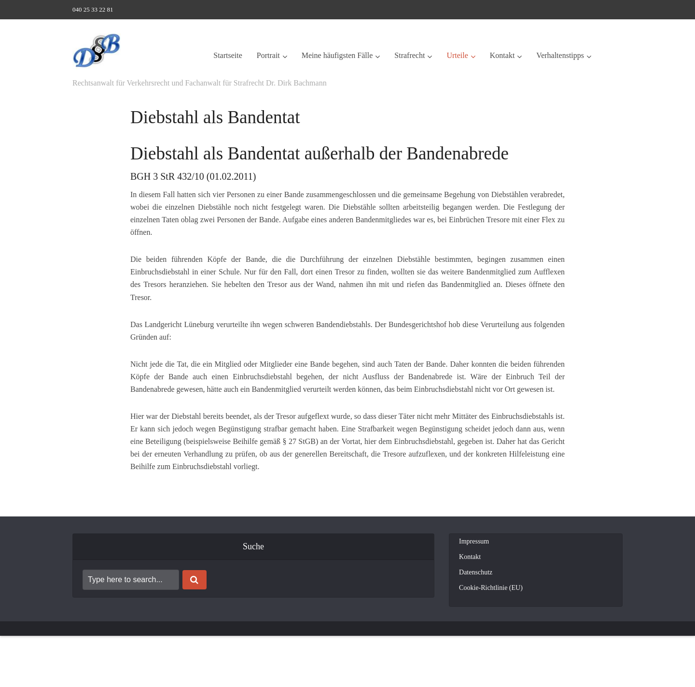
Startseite (227, 55)
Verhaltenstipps (560, 55)
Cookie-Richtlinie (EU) (491, 587)
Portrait (268, 55)
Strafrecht (409, 55)
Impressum (474, 541)
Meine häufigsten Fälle (337, 55)
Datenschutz (475, 572)
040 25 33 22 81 (92, 9)
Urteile (457, 55)
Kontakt (502, 55)
